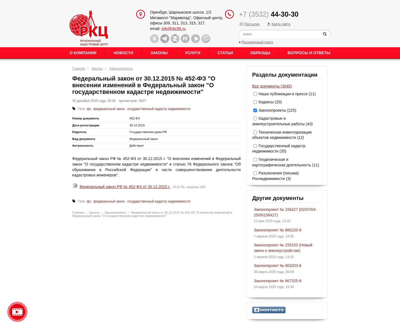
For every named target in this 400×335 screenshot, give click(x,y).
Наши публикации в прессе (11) (287, 94)
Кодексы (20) (270, 102)
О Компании (83, 53)
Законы (159, 53)
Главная (78, 69)
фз (89, 109)
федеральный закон (109, 109)
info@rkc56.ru (173, 28)
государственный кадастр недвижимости (158, 109)
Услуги (192, 53)
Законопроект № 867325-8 (277, 281)
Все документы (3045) (272, 86)
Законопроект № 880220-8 (277, 230)
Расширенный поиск (257, 42)
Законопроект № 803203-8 (277, 265)
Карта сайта (281, 24)
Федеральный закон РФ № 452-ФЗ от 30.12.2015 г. (124, 186)
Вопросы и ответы (309, 53)
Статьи (225, 53)
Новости (123, 53)
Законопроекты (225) (277, 110)
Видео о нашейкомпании (17, 312)
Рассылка (251, 24)
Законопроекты (121, 69)
